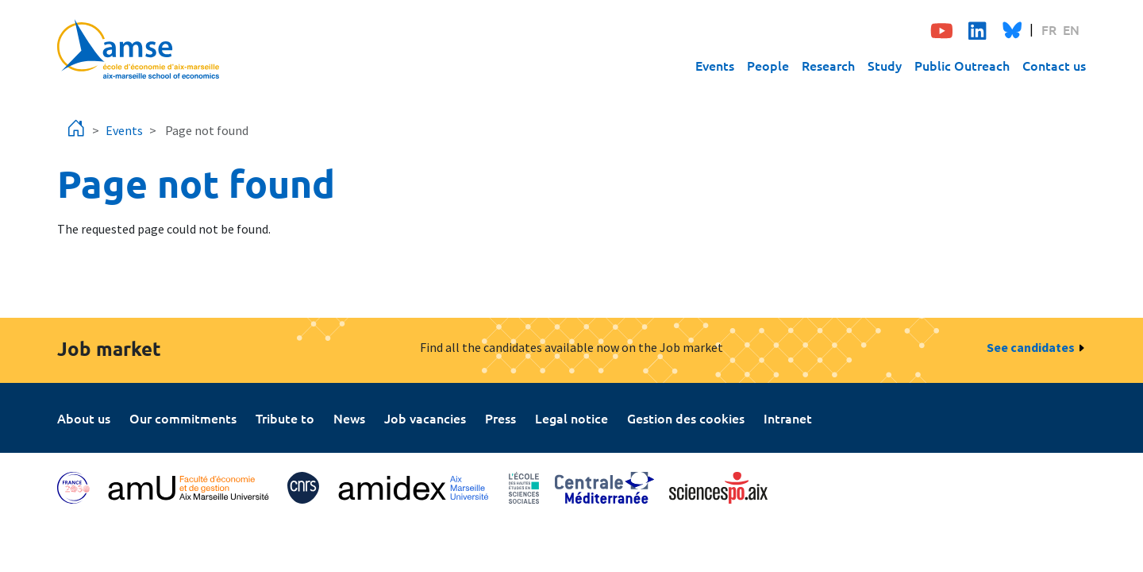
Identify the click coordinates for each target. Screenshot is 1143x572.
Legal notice (571, 418)
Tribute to (285, 418)
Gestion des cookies (686, 418)
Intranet (788, 418)
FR (1048, 29)
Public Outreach (962, 65)
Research (828, 65)
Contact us (1054, 65)
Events (714, 65)
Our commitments (183, 418)
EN (1071, 29)
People (768, 65)
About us (83, 418)
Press (500, 418)
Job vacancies (425, 418)
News (349, 418)
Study (885, 65)
